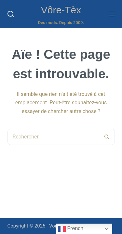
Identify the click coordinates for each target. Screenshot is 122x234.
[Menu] (112, 14)
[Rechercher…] (53, 137)
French (70, 229)
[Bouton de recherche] (107, 137)
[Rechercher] (10, 14)
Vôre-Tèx (61, 10)
